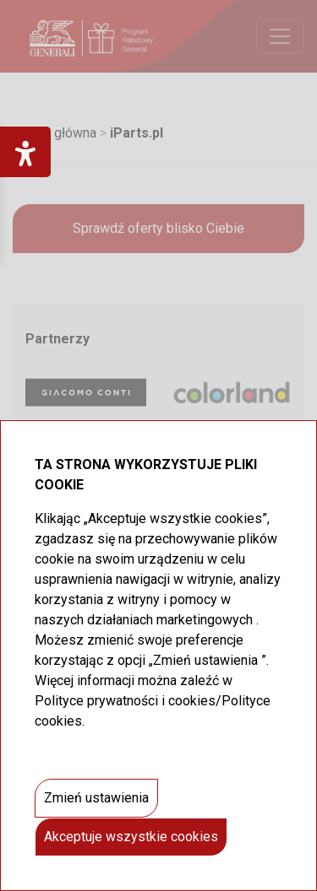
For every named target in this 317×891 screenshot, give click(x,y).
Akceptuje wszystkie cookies (131, 837)
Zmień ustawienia (96, 798)
